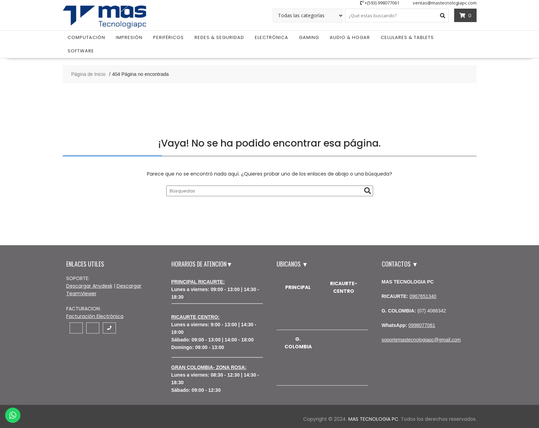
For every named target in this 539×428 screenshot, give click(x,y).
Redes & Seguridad (219, 37)
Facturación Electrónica (94, 316)
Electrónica (271, 37)
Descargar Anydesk (89, 285)
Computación (86, 37)
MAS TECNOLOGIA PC (373, 419)
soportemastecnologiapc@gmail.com (421, 339)
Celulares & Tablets (407, 37)
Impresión (129, 37)
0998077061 (421, 325)
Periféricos (168, 37)
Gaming (309, 37)
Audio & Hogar (350, 37)
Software (81, 51)
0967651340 (422, 296)
